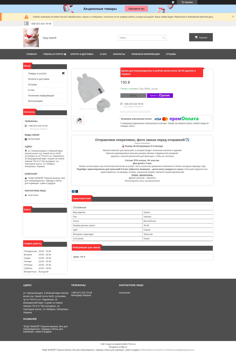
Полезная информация (145, 54)
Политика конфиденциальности (180, 350)
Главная (31, 54)
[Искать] (164, 38)
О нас (103, 54)
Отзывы (171, 54)
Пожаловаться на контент (152, 350)
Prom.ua (132, 344)
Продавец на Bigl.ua (118, 347)
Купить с (160, 95)
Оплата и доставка (82, 54)
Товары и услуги (53, 54)
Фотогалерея (35, 101)
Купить (133, 95)
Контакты (119, 54)
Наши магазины (142, 143)
